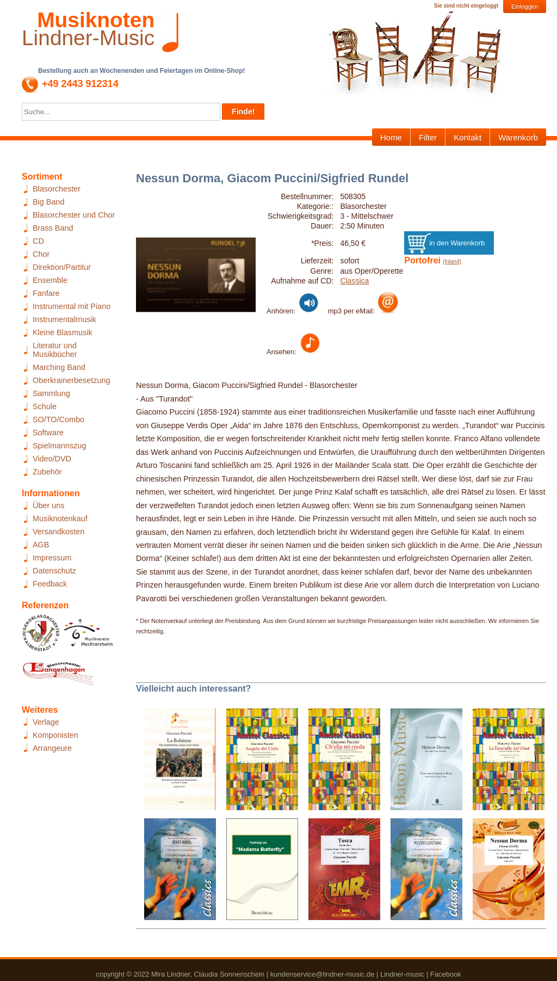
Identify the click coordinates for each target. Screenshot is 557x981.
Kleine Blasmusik (62, 332)
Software (48, 432)
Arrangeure (52, 748)
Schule (45, 406)
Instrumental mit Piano (71, 306)
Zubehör (47, 471)
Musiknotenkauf (60, 518)
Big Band (48, 202)
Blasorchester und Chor (74, 215)
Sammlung (51, 393)
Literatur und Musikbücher (55, 350)
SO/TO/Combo (58, 419)
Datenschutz (54, 570)
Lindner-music (402, 974)
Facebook (445, 974)
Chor (41, 254)
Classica (354, 280)
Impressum (52, 557)
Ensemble (50, 280)
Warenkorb (518, 137)
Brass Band (53, 228)
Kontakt (467, 137)
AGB (41, 544)
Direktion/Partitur (62, 267)
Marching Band (59, 367)
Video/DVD (52, 458)
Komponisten (55, 735)
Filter (428, 137)
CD (38, 241)
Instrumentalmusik (64, 319)
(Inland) (452, 261)
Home (391, 137)
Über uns (48, 505)
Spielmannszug (59, 445)
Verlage (46, 722)
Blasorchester (57, 188)
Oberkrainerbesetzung (71, 380)
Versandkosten (58, 531)
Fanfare (46, 293)
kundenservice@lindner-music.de (322, 974)
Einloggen (524, 6)
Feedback (50, 583)
